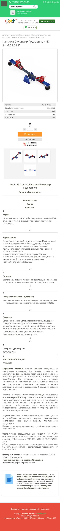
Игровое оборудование (20, 35)
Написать (30, 27)
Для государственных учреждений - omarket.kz (30, 509)
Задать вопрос (30, 139)
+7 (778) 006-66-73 (20, 2)
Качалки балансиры (36, 37)
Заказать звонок (47, 21)
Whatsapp (42, 513)
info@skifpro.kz (53, 2)
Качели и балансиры (19, 37)
